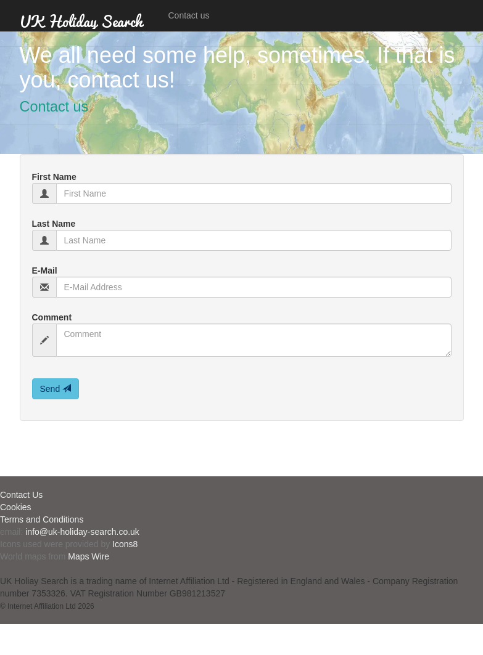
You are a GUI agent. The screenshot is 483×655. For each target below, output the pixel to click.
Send (56, 389)
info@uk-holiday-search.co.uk (82, 532)
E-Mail (44, 270)
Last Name (54, 224)
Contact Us (21, 495)
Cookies (15, 507)
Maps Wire (88, 556)
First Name (54, 177)
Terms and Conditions (41, 519)
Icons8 (125, 544)
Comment (52, 317)
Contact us (189, 15)
